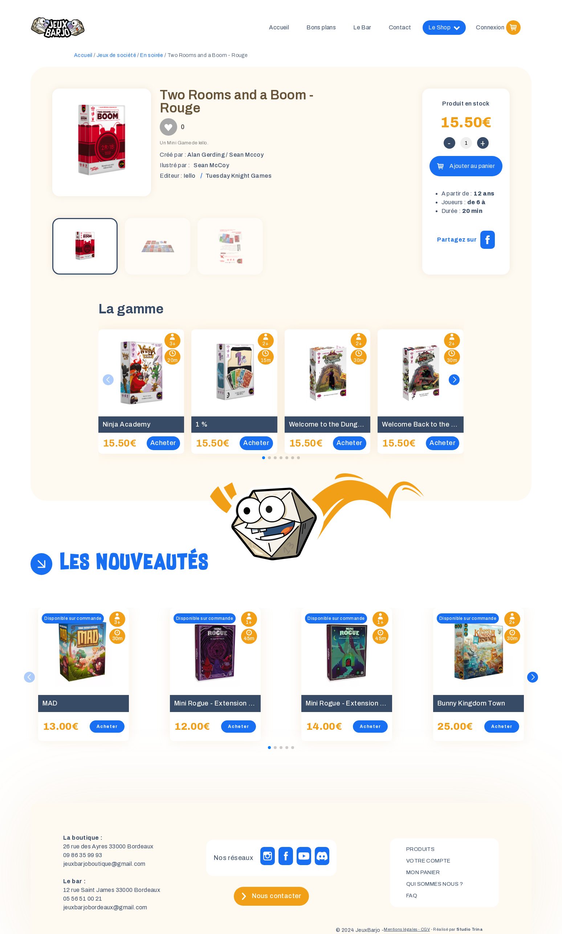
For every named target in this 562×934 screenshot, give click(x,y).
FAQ (412, 900)
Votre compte (430, 863)
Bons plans (321, 29)
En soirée (151, 58)
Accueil (279, 29)
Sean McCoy (211, 168)
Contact (400, 29)
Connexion (490, 29)
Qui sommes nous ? (438, 888)
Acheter (107, 729)
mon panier (425, 875)
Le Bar (362, 29)
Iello (190, 179)
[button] (454, 382)
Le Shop (444, 29)
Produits (422, 851)
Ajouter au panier (472, 169)
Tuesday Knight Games (238, 179)
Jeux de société (116, 58)
